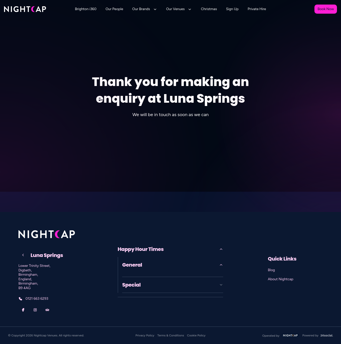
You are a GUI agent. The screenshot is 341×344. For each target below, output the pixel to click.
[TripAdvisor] (47, 309)
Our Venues (175, 9)
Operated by (281, 335)
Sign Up (232, 9)
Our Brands (141, 9)
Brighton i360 (85, 9)
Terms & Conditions (170, 335)
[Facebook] (23, 309)
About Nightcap (280, 279)
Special (172, 284)
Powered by (317, 335)
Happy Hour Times (170, 249)
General (172, 264)
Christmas (209, 9)
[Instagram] (35, 309)
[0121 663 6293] (58, 298)
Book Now (325, 9)
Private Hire (257, 9)
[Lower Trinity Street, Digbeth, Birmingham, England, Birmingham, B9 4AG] (58, 277)
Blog (271, 270)
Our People (114, 9)
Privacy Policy (145, 335)
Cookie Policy (196, 335)
